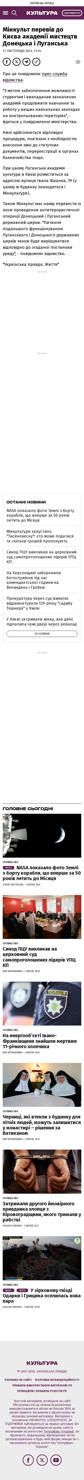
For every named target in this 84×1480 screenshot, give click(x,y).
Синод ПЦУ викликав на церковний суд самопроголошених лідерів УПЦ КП (41, 557)
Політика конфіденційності (57, 1379)
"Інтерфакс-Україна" (58, 1431)
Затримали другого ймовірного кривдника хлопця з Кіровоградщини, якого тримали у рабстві (42, 1212)
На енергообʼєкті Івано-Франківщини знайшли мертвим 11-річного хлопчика (40, 1040)
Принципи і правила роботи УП (42, 1391)
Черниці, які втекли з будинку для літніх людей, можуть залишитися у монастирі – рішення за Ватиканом (42, 1125)
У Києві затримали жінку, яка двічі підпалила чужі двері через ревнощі (41, 622)
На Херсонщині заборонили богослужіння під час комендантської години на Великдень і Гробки (33, 580)
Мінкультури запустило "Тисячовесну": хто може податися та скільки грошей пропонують (40, 536)
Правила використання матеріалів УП (42, 1385)
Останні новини (26, 502)
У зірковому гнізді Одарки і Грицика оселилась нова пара (42, 1295)
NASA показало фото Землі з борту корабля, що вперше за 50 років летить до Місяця (40, 515)
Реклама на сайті (18, 1379)
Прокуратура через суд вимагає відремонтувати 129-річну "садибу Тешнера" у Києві (39, 603)
